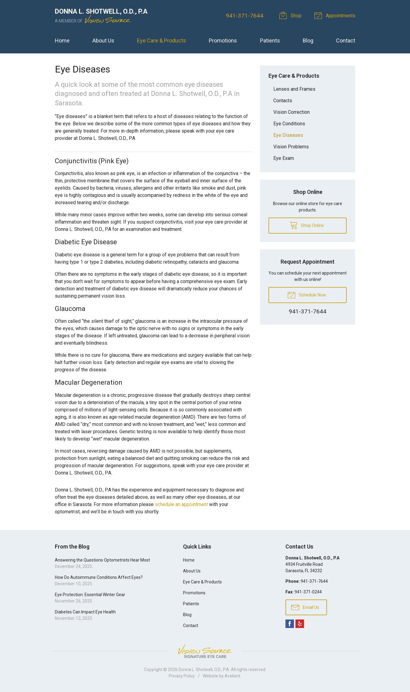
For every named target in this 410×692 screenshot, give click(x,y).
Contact (345, 40)
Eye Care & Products (161, 40)
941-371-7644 (244, 15)
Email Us (305, 607)
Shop (291, 15)
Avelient (232, 675)
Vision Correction (291, 112)
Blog (308, 40)
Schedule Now (306, 294)
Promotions (223, 40)
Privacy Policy (182, 675)
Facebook (289, 623)
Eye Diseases (288, 135)
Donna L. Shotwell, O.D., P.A (203, 669)
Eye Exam (283, 158)
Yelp (299, 623)
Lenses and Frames (294, 89)
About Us (103, 40)
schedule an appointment (181, 504)
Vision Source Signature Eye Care (205, 651)
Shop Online (306, 225)
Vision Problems (291, 147)
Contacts (282, 100)
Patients (270, 40)
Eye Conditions (289, 124)
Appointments (335, 15)
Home (62, 40)
